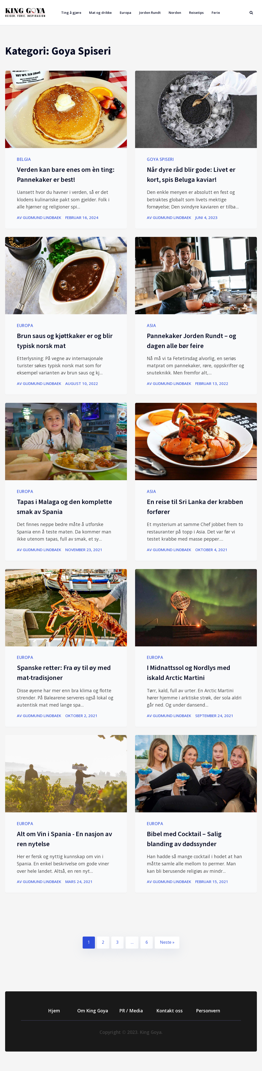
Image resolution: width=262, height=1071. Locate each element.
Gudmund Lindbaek (42, 217)
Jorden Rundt (150, 12)
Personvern (208, 1010)
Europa (125, 12)
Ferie (216, 12)
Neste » (167, 942)
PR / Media (131, 1010)
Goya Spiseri (160, 159)
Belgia (24, 159)
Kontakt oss (169, 1010)
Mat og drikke (100, 12)
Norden (175, 12)
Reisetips (196, 12)
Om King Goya (92, 1010)
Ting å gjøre (71, 12)
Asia (151, 325)
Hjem (54, 1010)
